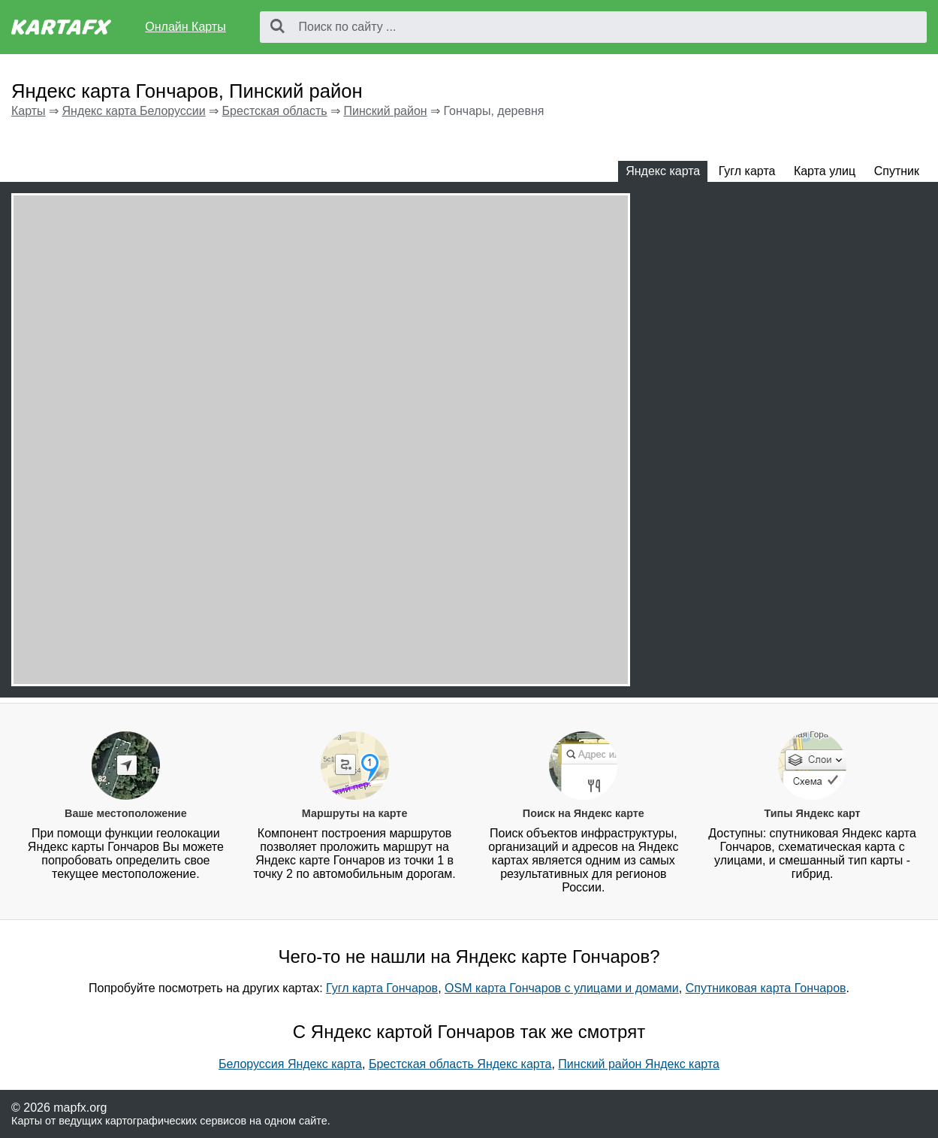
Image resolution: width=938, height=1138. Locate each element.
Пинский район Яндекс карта (638, 1064)
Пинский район (385, 110)
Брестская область (274, 110)
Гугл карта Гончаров (382, 988)
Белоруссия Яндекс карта (290, 1064)
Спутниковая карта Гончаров (766, 988)
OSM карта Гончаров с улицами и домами (562, 988)
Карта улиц (824, 171)
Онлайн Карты (185, 26)
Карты (28, 110)
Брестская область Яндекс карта (460, 1064)
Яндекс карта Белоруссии (133, 110)
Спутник (896, 171)
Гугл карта (747, 171)
